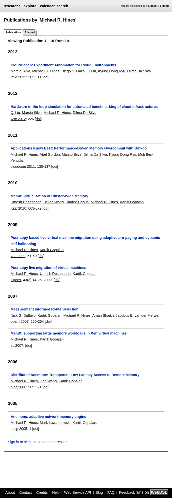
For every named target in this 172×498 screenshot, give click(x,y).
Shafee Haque (77, 202)
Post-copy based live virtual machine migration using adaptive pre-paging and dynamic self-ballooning (85, 241)
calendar (47, 6)
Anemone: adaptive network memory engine (48, 417)
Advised (29, 32)
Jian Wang (48, 381)
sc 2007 (16, 346)
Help (56, 492)
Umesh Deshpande (25, 202)
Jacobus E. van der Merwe (137, 315)
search (62, 6)
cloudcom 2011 (22, 166)
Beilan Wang (54, 202)
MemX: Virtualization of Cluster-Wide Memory (49, 196)
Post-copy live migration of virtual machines (48, 268)
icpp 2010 (18, 208)
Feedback (127, 492)
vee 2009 (17, 256)
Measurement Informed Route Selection (44, 309)
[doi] (45, 77)
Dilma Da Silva (139, 71)
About (10, 492)
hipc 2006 (18, 387)
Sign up (165, 6)
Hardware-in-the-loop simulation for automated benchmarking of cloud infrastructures (84, 107)
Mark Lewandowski (55, 423)
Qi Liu (91, 71)
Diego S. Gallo (73, 71)
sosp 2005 (18, 429)
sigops (15, 280)
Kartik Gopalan (132, 202)
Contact (25, 492)
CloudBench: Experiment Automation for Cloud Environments (63, 65)
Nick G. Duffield (23, 315)
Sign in (152, 6)
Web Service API (77, 492)
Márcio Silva (20, 71)
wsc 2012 (18, 119)
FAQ (110, 492)
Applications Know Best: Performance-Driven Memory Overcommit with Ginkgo (78, 148)
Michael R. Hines (46, 71)
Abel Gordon (50, 154)
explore (30, 6)
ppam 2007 (19, 321)
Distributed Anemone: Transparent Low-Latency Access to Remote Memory (75, 375)
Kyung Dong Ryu (111, 71)
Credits (42, 492)
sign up (30, 442)
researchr (12, 6)
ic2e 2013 (18, 77)
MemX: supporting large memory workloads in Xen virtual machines (68, 333)
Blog (99, 492)
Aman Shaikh (103, 315)
